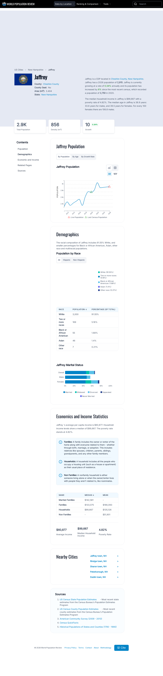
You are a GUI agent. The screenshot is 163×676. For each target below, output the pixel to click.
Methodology (105, 654)
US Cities (19, 69)
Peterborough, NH (104, 578)
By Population (63, 157)
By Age (75, 157)
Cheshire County (51, 84)
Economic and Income (28, 159)
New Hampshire (36, 69)
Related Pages (25, 165)
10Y (115, 174)
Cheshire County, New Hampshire (127, 79)
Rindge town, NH (104, 567)
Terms (81, 654)
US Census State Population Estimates (78, 605)
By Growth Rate (87, 157)
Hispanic (66, 264)
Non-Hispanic (79, 264)
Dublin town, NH (104, 583)
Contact (88, 654)
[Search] (150, 4)
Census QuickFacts (69, 629)
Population (23, 149)
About (96, 654)
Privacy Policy (70, 654)
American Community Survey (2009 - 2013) (81, 625)
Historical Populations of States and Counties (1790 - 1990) (88, 633)
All (109, 174)
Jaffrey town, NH (104, 562)
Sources (21, 170)
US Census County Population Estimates (79, 615)
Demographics (25, 154)
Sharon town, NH (104, 572)
